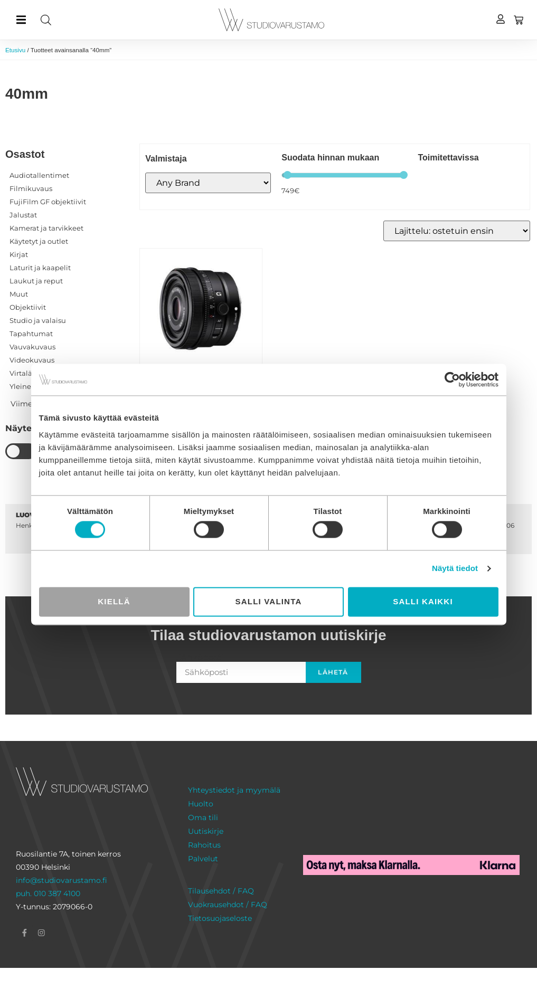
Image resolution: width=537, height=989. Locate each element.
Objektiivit (29, 319)
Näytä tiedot (455, 568)
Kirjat (20, 262)
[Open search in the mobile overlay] (125, 20)
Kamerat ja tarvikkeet (49, 234)
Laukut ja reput (37, 291)
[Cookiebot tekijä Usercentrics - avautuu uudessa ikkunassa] (452, 379)
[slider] (287, 176)
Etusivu (16, 50)
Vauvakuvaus (34, 362)
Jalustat (24, 219)
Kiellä (114, 601)
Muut (19, 305)
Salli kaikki (423, 601)
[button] (21, 20)
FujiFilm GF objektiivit (51, 205)
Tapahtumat (32, 348)
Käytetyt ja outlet (42, 248)
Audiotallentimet (41, 177)
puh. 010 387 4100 (48, 913)
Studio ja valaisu (40, 333)
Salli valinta (268, 601)
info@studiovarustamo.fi (61, 900)
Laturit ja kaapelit (42, 276)
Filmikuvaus (32, 191)
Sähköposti (200, 677)
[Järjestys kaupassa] (456, 232)
